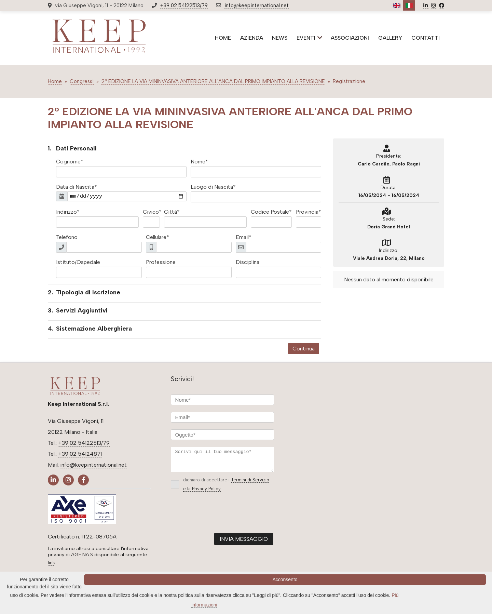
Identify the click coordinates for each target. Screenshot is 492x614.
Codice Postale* (271, 212)
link (51, 562)
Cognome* (69, 161)
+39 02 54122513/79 (184, 5)
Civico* (152, 212)
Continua (303, 348)
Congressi (82, 81)
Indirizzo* (68, 212)
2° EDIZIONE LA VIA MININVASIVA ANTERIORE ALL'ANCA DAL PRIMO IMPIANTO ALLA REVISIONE (213, 81)
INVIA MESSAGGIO (244, 543)
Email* (243, 237)
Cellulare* (157, 237)
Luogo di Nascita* (213, 187)
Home (55, 81)
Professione (161, 262)
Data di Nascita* (76, 187)
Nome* (199, 161)
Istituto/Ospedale (78, 262)
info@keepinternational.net (256, 5)
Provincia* (308, 212)
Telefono (67, 237)
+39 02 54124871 (80, 454)
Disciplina (247, 262)
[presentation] (223, 519)
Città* (172, 212)
